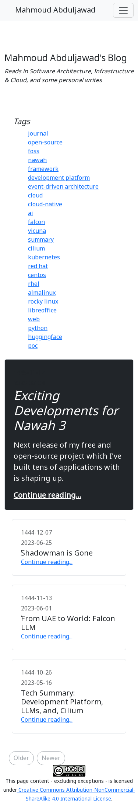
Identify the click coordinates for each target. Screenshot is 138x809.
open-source (45, 142)
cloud (35, 195)
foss (33, 151)
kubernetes (44, 257)
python (37, 328)
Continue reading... (47, 495)
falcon (36, 222)
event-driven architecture (63, 187)
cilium (36, 248)
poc (33, 346)
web (34, 319)
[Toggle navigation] (123, 10)
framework (43, 169)
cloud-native (45, 204)
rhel (33, 284)
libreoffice (42, 310)
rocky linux (43, 301)
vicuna (37, 231)
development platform (59, 178)
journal (38, 133)
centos (37, 275)
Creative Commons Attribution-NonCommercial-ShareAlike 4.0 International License (76, 794)
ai (30, 213)
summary (41, 240)
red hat (38, 266)
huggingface (45, 337)
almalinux (42, 293)
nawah (37, 160)
